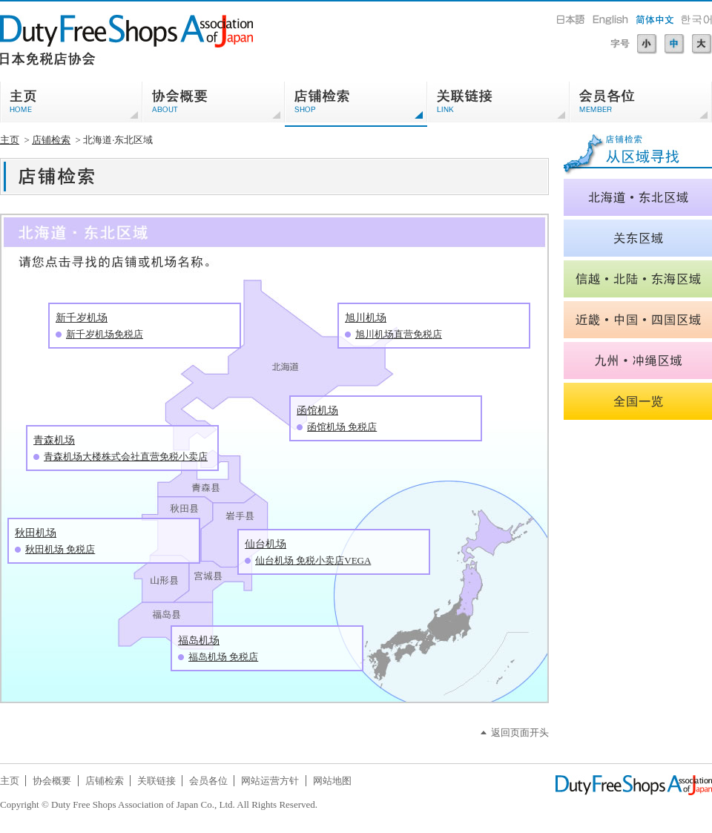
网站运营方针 (270, 780)
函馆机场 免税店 (342, 426)
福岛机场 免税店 (223, 656)
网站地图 (332, 780)
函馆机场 (317, 410)
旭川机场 (365, 317)
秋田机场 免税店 (60, 549)
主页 (9, 139)
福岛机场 (199, 640)
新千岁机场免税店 (104, 334)
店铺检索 (51, 139)
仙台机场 (265, 544)
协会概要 (52, 780)
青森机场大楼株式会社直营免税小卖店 (126, 456)
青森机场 (54, 440)
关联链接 (156, 780)
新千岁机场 (82, 317)
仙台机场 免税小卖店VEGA (313, 560)
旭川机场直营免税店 (398, 334)
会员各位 (208, 780)
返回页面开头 (520, 732)
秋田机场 (35, 533)
